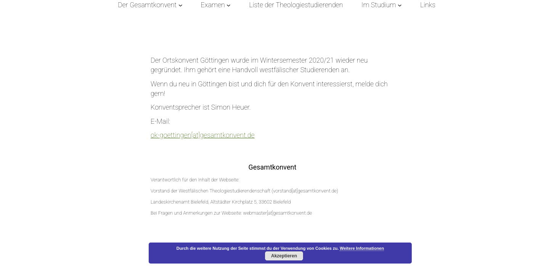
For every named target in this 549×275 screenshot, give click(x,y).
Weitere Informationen (362, 248)
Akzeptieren (284, 256)
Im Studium (378, 5)
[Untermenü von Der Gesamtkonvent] (180, 5)
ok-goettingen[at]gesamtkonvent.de (203, 135)
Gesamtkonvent (272, 167)
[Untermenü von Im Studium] (400, 5)
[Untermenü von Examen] (228, 5)
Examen (213, 5)
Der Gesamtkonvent (147, 5)
